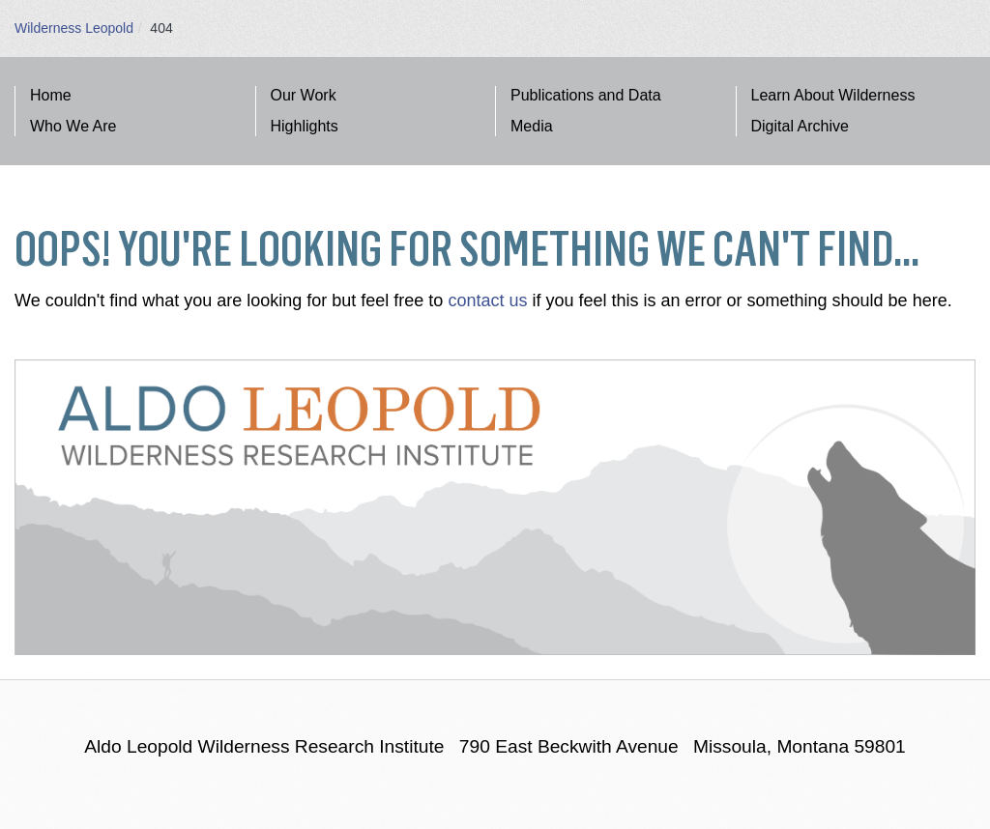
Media (531, 126)
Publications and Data (585, 95)
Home (51, 95)
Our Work (303, 95)
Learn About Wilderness (833, 95)
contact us (487, 300)
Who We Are (73, 126)
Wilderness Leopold (74, 28)
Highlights (304, 126)
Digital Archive (800, 126)
